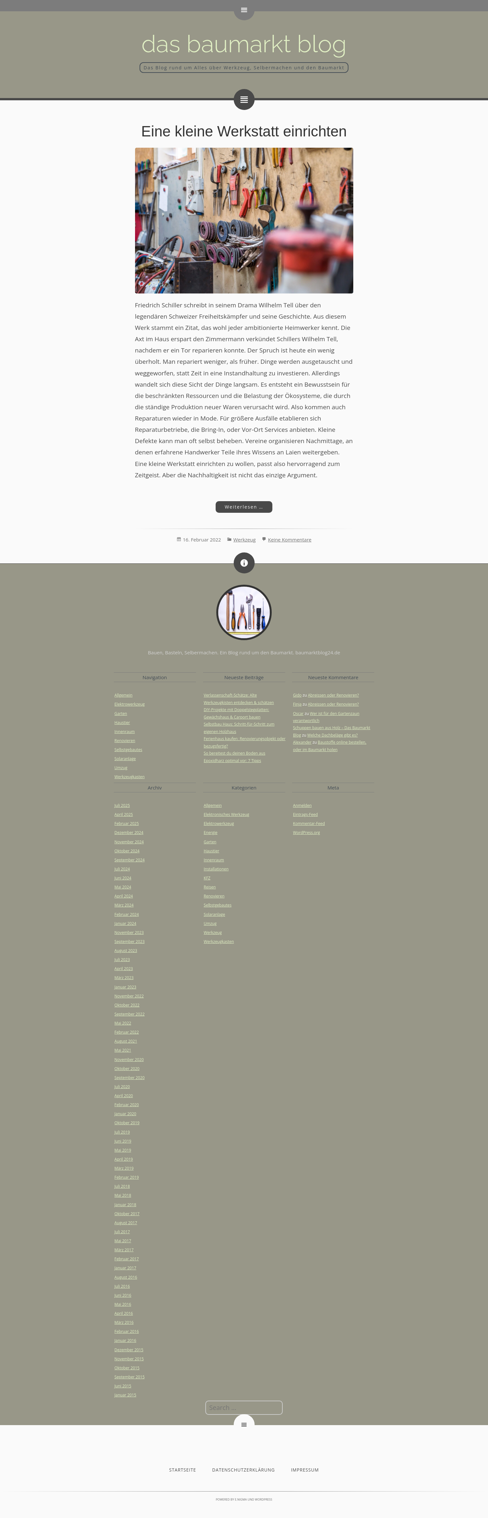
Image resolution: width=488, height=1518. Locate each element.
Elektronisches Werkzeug (226, 814)
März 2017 (123, 1250)
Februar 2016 (126, 1331)
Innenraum (124, 731)
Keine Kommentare (289, 539)
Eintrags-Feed (305, 814)
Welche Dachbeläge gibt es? (332, 735)
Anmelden (302, 805)
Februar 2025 (126, 823)
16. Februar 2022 (202, 539)
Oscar (298, 713)
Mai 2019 (122, 1150)
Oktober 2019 (127, 1123)
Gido (297, 695)
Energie (211, 832)
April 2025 (123, 814)
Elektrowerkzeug (129, 704)
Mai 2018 (122, 1195)
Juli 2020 (122, 1086)
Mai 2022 (122, 1023)
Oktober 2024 (127, 851)
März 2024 (123, 905)
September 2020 (129, 1077)
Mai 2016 (122, 1304)
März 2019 (123, 1168)
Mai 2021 (122, 1050)
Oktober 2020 (127, 1068)
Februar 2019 (126, 1177)
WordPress (263, 1499)
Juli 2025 (122, 805)
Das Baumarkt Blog (244, 44)
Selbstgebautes (128, 749)
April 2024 (123, 896)
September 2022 (129, 1014)
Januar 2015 (125, 1395)
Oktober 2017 (127, 1213)
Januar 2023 (125, 987)
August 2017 (125, 1222)
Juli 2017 (122, 1232)
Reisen (210, 887)
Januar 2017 (125, 1268)
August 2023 (125, 950)
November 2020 (129, 1059)
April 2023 (123, 968)
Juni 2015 (122, 1386)
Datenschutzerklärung (243, 1470)
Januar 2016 (125, 1340)
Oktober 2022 (127, 1005)
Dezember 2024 (128, 832)
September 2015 (129, 1377)
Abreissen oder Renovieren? (333, 695)
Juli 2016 (122, 1286)
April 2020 (123, 1095)
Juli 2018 (122, 1186)
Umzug (120, 767)
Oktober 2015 (127, 1368)
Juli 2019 (122, 1132)
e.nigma (241, 1499)
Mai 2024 (122, 887)
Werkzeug (244, 539)
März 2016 (123, 1322)
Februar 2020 (126, 1104)
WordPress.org (306, 832)
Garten (120, 713)
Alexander (302, 742)
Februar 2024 (126, 914)
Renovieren (124, 740)
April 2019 (123, 1159)
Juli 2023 (122, 959)
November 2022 (129, 996)
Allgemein (123, 695)
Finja (297, 704)
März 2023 (123, 977)
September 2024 (129, 860)
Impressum (305, 1470)
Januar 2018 (125, 1204)
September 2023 (129, 941)
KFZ (207, 878)
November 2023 (129, 932)
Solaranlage (125, 758)
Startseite (182, 1470)
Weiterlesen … (239, 507)
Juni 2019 (122, 1141)
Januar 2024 (125, 923)
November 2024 (129, 842)
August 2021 (125, 1041)
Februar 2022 (126, 1032)
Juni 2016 (122, 1295)
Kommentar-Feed (309, 823)
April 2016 (123, 1313)
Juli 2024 (122, 869)
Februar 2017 (126, 1259)
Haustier (122, 722)
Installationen (216, 869)
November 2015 (129, 1359)
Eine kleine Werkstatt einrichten (244, 131)
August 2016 (125, 1277)
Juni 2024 (122, 878)
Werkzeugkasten (129, 776)
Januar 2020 (125, 1113)
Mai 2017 (122, 1241)
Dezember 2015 (128, 1350)
